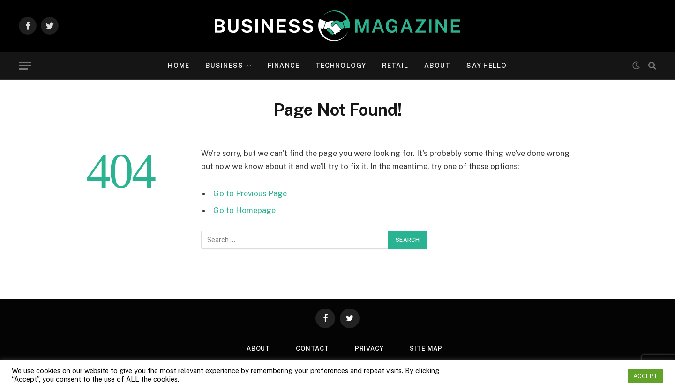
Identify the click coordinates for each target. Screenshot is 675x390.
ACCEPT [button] (645, 376)
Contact (312, 348)
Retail (395, 65)
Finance (284, 65)
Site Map (426, 348)
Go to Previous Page (250, 193)
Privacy (369, 348)
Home (178, 65)
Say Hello (486, 65)
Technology (340, 65)
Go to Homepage (244, 210)
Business (224, 65)
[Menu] (25, 65)
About (437, 65)
